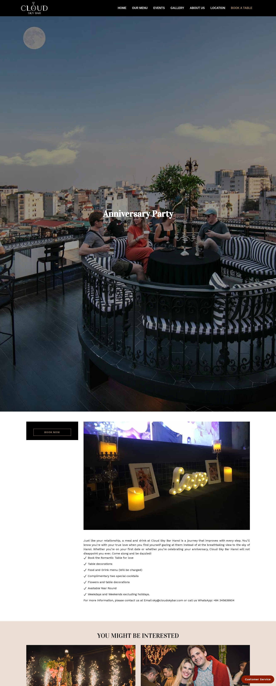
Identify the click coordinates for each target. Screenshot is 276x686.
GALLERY (177, 7)
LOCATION (218, 7)
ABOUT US (197, 7)
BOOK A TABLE (241, 7)
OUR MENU (140, 7)
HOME (122, 7)
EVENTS (159, 7)
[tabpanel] (167, 476)
